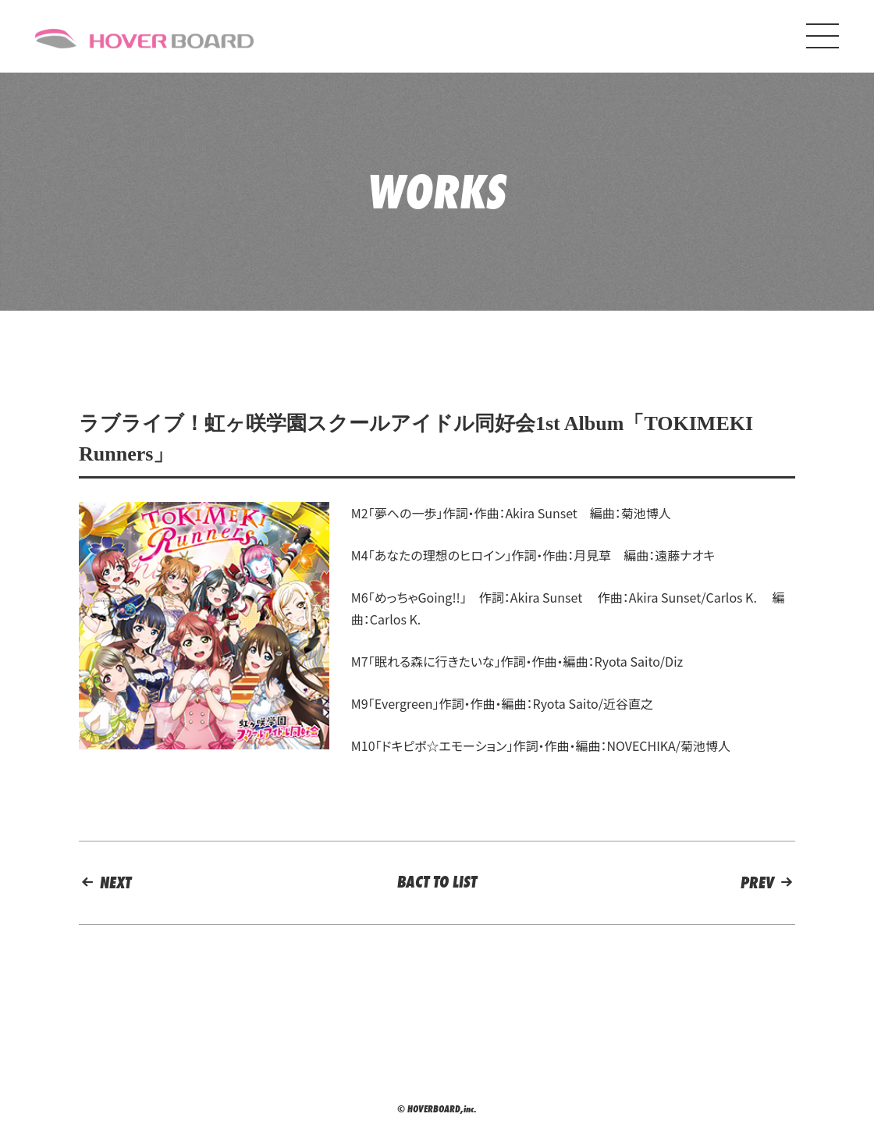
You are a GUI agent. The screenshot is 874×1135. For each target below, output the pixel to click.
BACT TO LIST (437, 881)
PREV (768, 882)
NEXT (105, 882)
